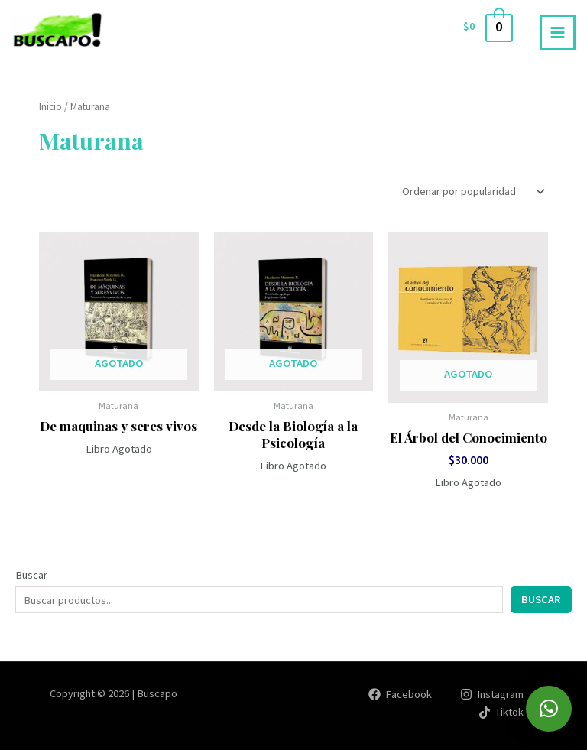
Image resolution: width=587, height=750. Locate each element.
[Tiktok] (501, 712)
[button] (549, 709)
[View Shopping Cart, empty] (487, 27)
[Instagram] (492, 694)
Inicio (50, 106)
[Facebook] (400, 694)
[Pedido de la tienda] (472, 191)
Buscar (31, 575)
